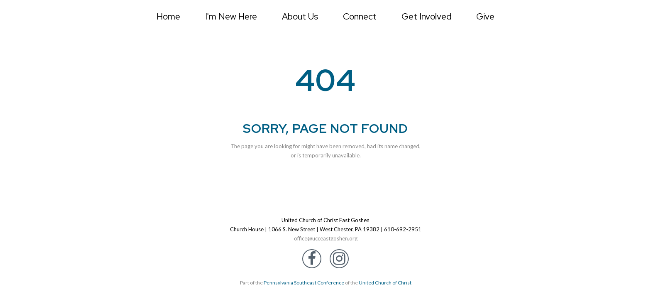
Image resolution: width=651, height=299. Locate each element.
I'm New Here (231, 16)
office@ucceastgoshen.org (325, 238)
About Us (300, 16)
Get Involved (426, 16)
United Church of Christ (385, 282)
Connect (360, 16)
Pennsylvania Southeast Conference (304, 282)
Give (485, 16)
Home (168, 16)
